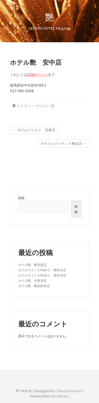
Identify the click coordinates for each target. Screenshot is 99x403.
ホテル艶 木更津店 (32, 281)
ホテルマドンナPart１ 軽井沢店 (42, 275)
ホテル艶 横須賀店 (32, 265)
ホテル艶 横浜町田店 (34, 286)
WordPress (60, 396)
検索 (21, 198)
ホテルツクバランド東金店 (63, 143)
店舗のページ (37, 74)
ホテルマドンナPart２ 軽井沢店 (42, 270)
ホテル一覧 (45, 106)
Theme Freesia (68, 391)
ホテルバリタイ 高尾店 (34, 130)
